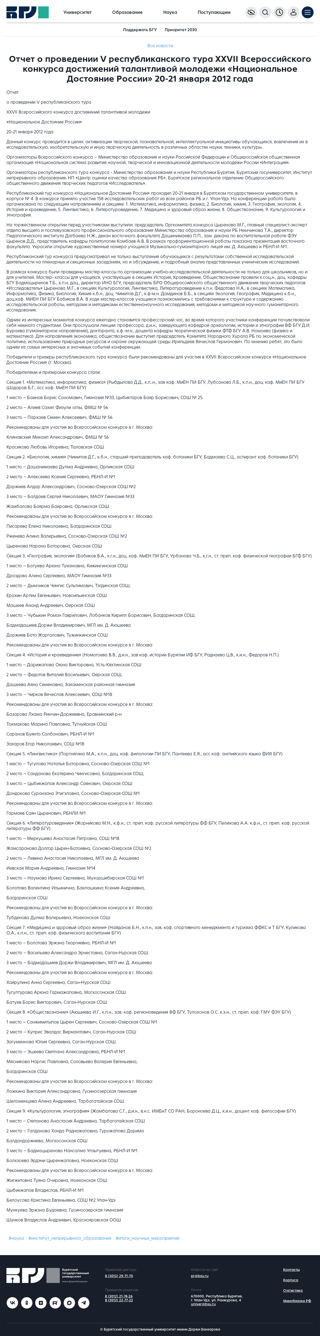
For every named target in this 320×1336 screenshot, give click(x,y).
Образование (127, 12)
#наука (16, 1238)
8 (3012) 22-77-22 (119, 1300)
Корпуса (290, 1280)
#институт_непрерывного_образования (69, 1238)
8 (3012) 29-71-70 (119, 1276)
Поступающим (214, 12)
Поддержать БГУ (140, 30)
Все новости (160, 45)
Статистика (293, 1290)
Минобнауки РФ (297, 1301)
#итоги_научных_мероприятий (147, 1238)
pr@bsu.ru (200, 1276)
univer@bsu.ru (203, 1304)
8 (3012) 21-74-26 (119, 1296)
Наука (170, 12)
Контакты (291, 1270)
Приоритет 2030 (181, 30)
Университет (77, 12)
